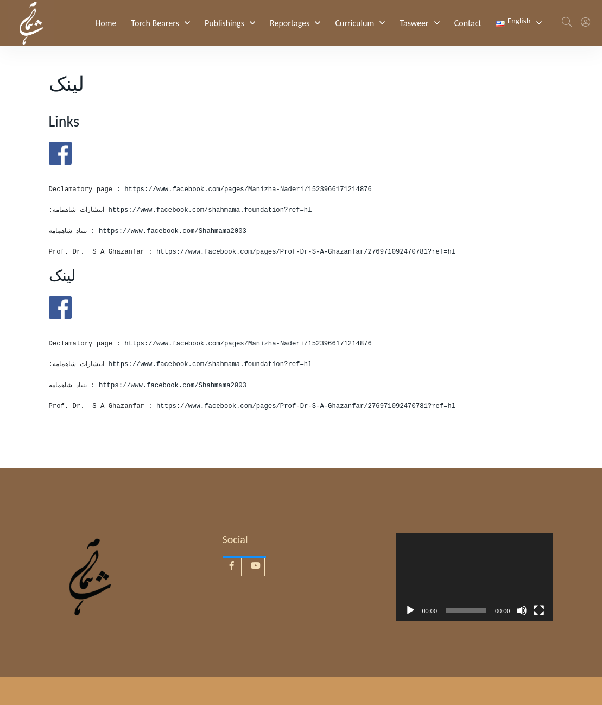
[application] (475, 577)
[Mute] (521, 610)
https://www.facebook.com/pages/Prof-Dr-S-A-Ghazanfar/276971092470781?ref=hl (305, 252)
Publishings (224, 23)
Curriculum (354, 23)
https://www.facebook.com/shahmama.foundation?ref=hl (210, 210)
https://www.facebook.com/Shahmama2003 (172, 231)
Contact (467, 23)
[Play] (410, 610)
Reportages (289, 23)
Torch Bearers (155, 23)
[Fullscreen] (539, 610)
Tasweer (414, 23)
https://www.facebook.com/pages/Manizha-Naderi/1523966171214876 (250, 189)
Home (105, 23)
